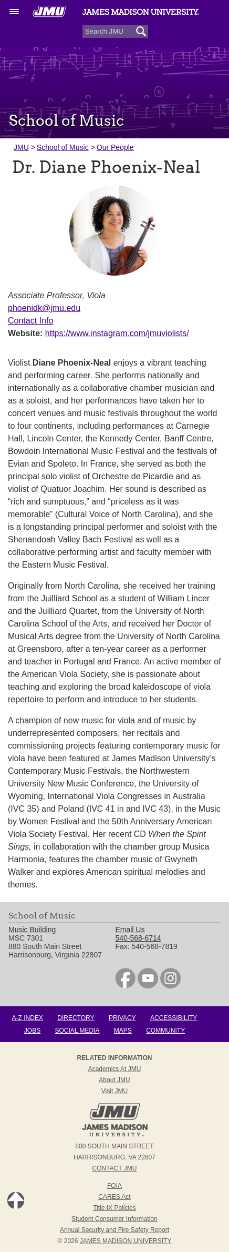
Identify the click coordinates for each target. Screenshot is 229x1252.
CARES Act (114, 1196)
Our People (115, 147)
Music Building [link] (32, 929)
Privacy (122, 1018)
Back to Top (15, 1200)
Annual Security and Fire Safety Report (114, 1230)
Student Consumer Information (114, 1219)
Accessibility (173, 1018)
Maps (123, 1030)
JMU (21, 147)
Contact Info (30, 320)
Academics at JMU (114, 1069)
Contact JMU (114, 1168)
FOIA (114, 1185)
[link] (125, 986)
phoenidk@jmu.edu (44, 308)
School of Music (63, 147)
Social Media (77, 1030)
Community (165, 1030)
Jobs (32, 1030)
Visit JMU (114, 1091)
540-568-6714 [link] (138, 938)
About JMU (114, 1080)
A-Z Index (27, 1018)
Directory (75, 1018)
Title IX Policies (114, 1207)
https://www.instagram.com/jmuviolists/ (117, 333)
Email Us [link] (129, 929)
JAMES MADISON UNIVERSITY (126, 1241)
